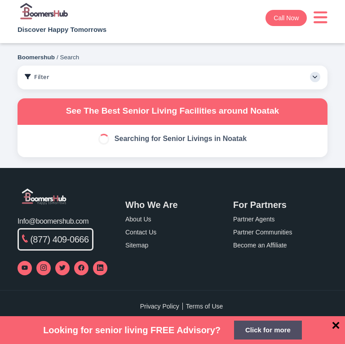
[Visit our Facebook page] (81, 268)
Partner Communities (262, 232)
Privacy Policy (159, 306)
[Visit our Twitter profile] (62, 268)
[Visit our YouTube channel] (25, 268)
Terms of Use (204, 306)
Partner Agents (254, 219)
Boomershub (36, 57)
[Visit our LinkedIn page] (100, 268)
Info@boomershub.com (53, 221)
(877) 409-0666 (55, 239)
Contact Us (140, 232)
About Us (138, 219)
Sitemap (136, 245)
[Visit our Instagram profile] (43, 268)
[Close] (336, 325)
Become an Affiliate (260, 245)
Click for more (268, 330)
